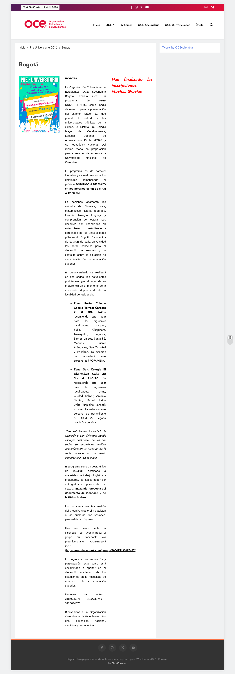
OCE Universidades (177, 25)
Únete (200, 25)
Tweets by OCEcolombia (177, 47)
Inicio (96, 25)
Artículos (126, 25)
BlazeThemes (119, 663)
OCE (109, 25)
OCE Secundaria (148, 25)
